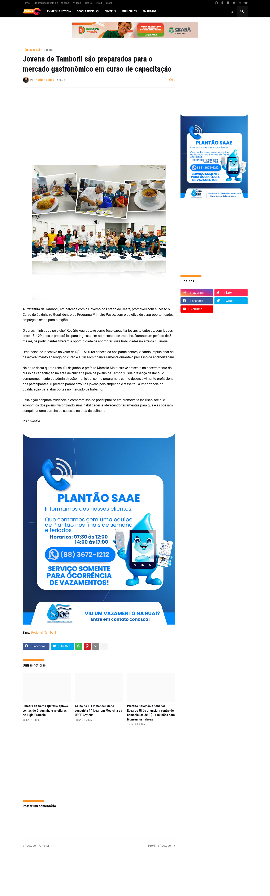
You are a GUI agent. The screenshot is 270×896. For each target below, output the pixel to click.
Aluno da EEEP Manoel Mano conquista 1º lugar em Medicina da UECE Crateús (98, 710)
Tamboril (50, 632)
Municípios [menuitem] (129, 11)
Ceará (88, 2)
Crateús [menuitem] (110, 11)
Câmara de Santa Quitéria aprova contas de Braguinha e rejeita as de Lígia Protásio (45, 710)
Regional (48, 49)
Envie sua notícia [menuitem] (59, 11)
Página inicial (31, 49)
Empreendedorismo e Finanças (51, 2)
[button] (232, 11)
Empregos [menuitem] (149, 11)
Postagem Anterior (37, 845)
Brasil (109, 2)
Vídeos (77, 2)
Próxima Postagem (160, 845)
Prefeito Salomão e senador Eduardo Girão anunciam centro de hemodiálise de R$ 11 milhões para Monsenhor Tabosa (151, 712)
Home (26, 2)
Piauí (99, 2)
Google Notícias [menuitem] (88, 11)
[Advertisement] (95, 121)
